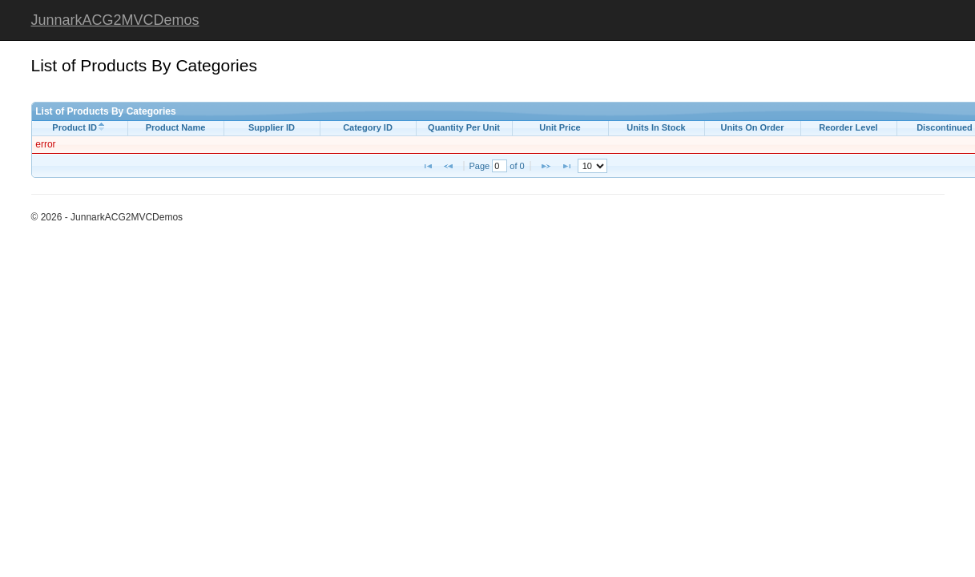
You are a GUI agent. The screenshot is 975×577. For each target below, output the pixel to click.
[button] (428, 166)
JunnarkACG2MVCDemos (115, 20)
